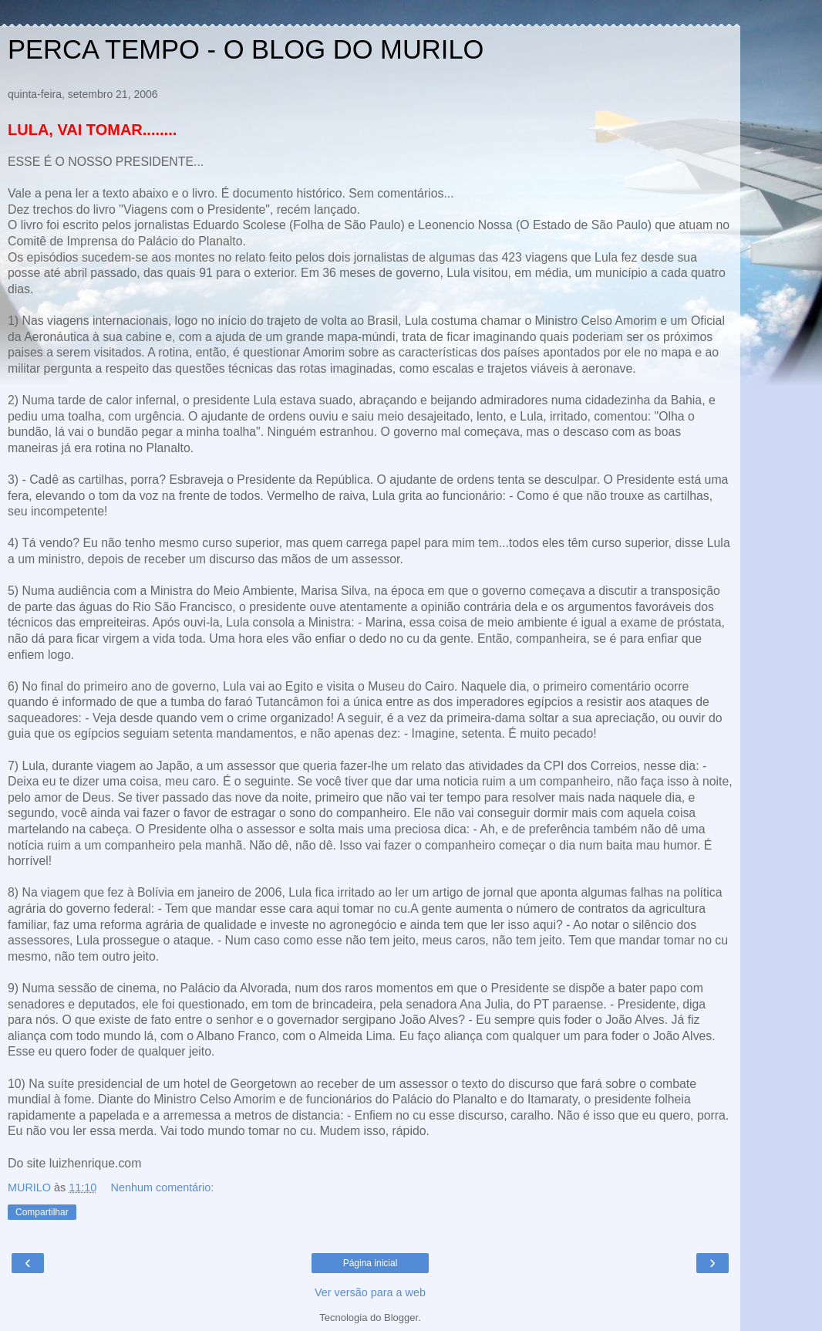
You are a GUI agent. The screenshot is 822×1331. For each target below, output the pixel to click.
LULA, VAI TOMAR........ (92, 129)
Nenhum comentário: (162, 1187)
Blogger (401, 1317)
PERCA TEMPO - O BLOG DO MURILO (245, 49)
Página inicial (370, 1263)
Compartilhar (42, 1212)
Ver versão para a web (370, 1292)
